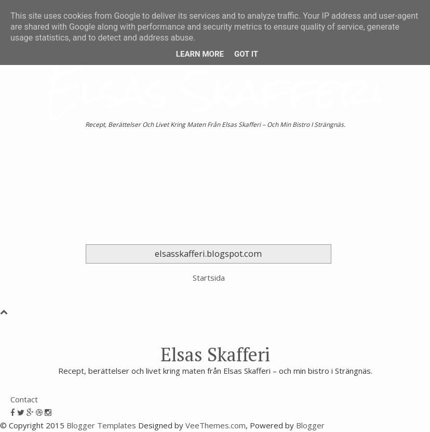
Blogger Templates (101, 425)
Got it (246, 54)
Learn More (200, 54)
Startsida (209, 277)
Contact (24, 399)
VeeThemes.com (215, 425)
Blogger (310, 425)
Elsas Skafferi (215, 91)
